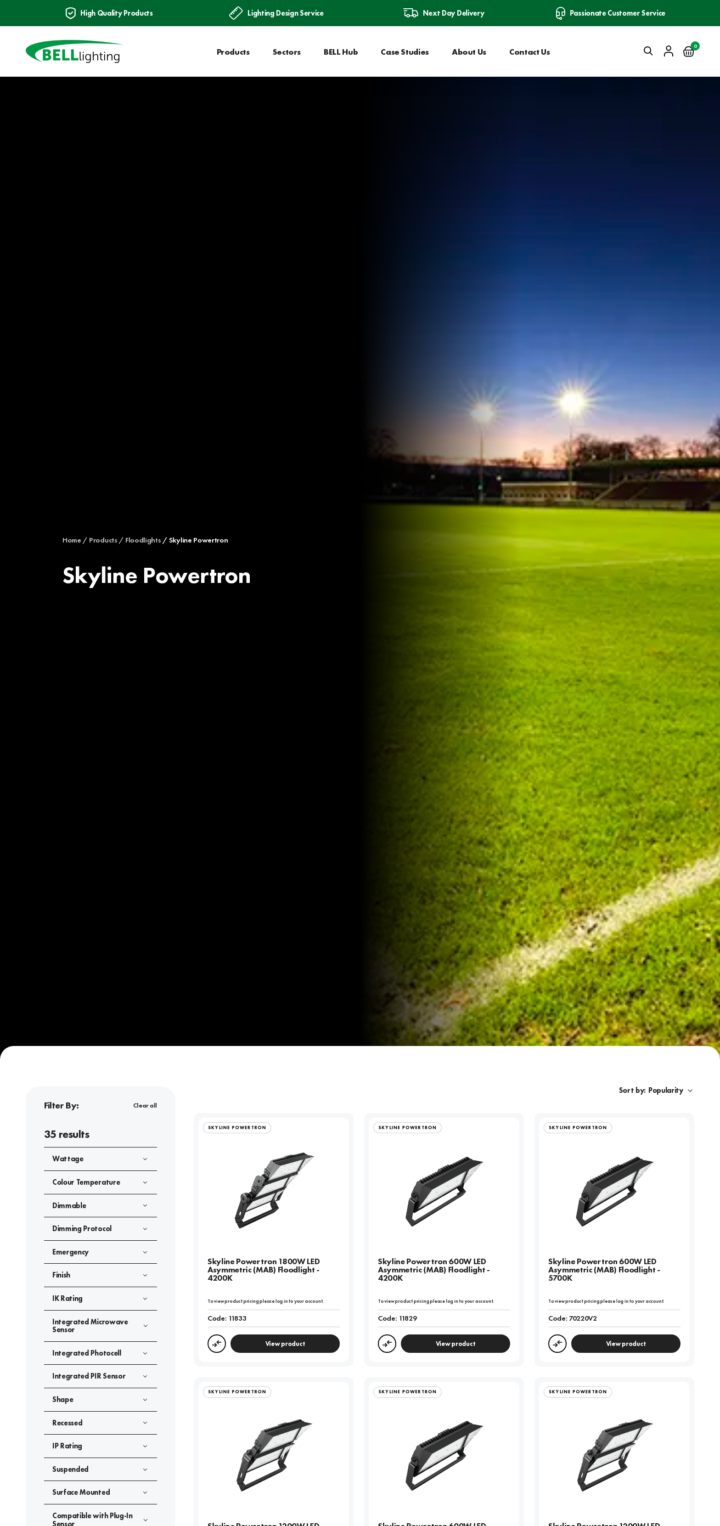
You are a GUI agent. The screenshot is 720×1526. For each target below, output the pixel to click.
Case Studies (405, 51)
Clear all (145, 1105)
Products (233, 51)
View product (285, 1343)
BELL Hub (341, 51)
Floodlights (143, 540)
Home (71, 540)
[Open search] (648, 51)
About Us (469, 51)
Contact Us (529, 51)
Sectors (287, 51)
